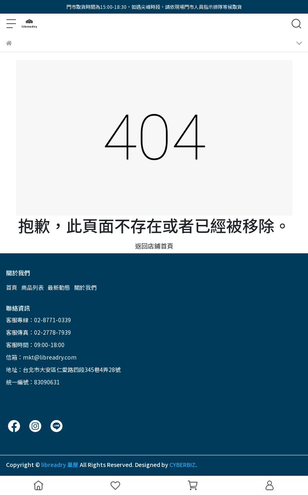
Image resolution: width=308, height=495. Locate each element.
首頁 (11, 287)
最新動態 (59, 287)
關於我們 (85, 287)
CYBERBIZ (182, 465)
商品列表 (32, 287)
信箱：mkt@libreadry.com (41, 357)
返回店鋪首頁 (154, 246)
